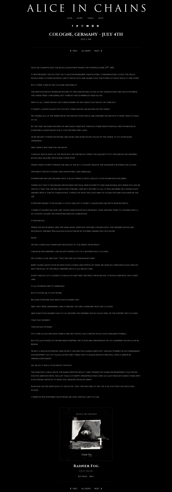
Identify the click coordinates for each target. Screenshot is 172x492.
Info (91, 476)
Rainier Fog (86, 466)
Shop (100, 18)
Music (80, 18)
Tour (69, 18)
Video (91, 18)
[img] (86, 8)
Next (98, 51)
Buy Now (82, 476)
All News (86, 51)
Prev (73, 51)
